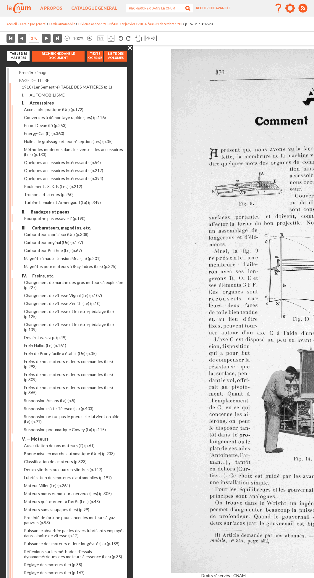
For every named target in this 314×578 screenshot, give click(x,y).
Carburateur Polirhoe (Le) (53, 250)
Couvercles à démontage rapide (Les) (65, 117)
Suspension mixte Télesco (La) (58, 408)
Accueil (12, 24)
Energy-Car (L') (44, 133)
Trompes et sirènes (49, 194)
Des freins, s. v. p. (45, 337)
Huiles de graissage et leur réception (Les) (68, 141)
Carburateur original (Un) (53, 242)
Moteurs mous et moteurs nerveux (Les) (68, 493)
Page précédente (22, 38)
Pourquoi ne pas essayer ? (54, 218)
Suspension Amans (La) (49, 400)
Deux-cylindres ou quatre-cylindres (63, 469)
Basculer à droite (154, 38)
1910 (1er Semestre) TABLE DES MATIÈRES (67, 86)
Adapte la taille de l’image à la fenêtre (111, 38)
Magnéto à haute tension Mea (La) (62, 258)
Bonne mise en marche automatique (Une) (69, 453)
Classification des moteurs (55, 461)
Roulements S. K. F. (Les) (53, 186)
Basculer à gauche (147, 38)
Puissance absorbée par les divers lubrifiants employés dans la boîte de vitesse (74, 533)
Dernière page (57, 38)
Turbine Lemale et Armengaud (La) (62, 202)
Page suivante (46, 38)
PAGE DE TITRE (34, 80)
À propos (51, 8)
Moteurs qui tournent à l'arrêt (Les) (62, 501)
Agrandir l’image (89, 38)
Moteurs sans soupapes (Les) (56, 509)
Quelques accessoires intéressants (62, 162)
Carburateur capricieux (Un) (56, 234)
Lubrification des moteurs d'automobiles (68, 477)
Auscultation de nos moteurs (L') (59, 445)
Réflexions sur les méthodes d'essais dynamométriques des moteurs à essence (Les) (73, 554)
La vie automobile (62, 24)
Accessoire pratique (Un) (53, 109)
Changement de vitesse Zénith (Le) (62, 303)
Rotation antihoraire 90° (121, 38)
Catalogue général (94, 8)
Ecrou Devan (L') (45, 125)
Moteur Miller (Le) (47, 485)
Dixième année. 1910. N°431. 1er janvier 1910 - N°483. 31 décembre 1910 (130, 24)
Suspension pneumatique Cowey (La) (65, 429)
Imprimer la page (138, 38)
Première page (11, 38)
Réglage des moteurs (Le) (53, 564)
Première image (33, 72)
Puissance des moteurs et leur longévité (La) (71, 543)
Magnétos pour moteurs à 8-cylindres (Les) (70, 266)
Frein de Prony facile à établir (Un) (60, 353)
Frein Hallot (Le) (45, 345)
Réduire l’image (67, 38)
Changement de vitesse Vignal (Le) (63, 295)
